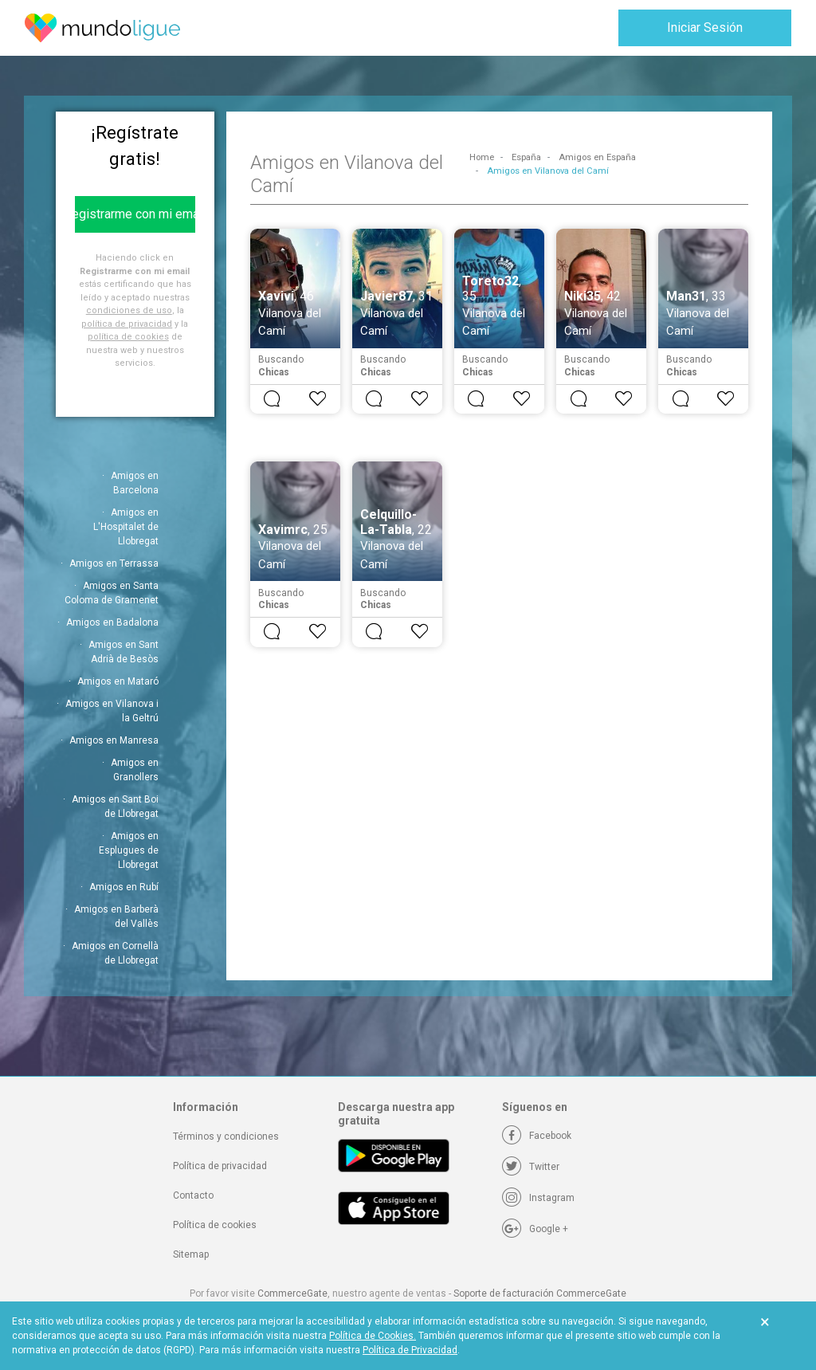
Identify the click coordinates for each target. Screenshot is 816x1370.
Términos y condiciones (226, 1136)
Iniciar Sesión (705, 27)
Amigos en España (597, 157)
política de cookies (128, 337)
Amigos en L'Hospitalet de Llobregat (126, 527)
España (526, 157)
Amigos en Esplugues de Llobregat (129, 850)
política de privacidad (126, 324)
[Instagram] (538, 1197)
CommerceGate (292, 1293)
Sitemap (191, 1254)
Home (481, 157)
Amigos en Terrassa (114, 563)
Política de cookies (215, 1225)
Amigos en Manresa (114, 740)
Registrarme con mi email (135, 214)
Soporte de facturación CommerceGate (539, 1293)
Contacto (193, 1195)
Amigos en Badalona (112, 622)
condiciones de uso (129, 310)
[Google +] (535, 1228)
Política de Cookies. (372, 1335)
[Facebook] (536, 1135)
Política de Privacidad (410, 1350)
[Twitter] (530, 1166)
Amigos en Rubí (124, 887)
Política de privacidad (220, 1166)
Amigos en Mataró (118, 681)
